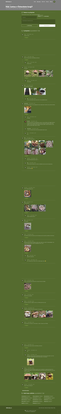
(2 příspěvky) (48, 399)
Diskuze (51, 1)
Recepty (47, 1)
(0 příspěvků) (26, 399)
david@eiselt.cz (33, 411)
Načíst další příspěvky (25, 390)
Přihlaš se (39, 16)
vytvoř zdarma (46, 16)
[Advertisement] (13, 26)
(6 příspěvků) (26, 396)
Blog (54, 407)
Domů (35, 1)
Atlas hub (43, 1)
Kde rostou (39, 1)
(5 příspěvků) (48, 396)
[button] (30, 25)
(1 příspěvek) (38, 396)
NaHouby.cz (8, 1)
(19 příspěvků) (37, 401)
